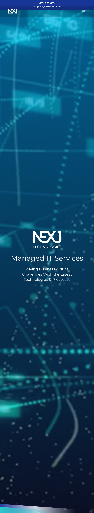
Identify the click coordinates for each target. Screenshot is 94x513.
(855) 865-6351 (47, 3)
